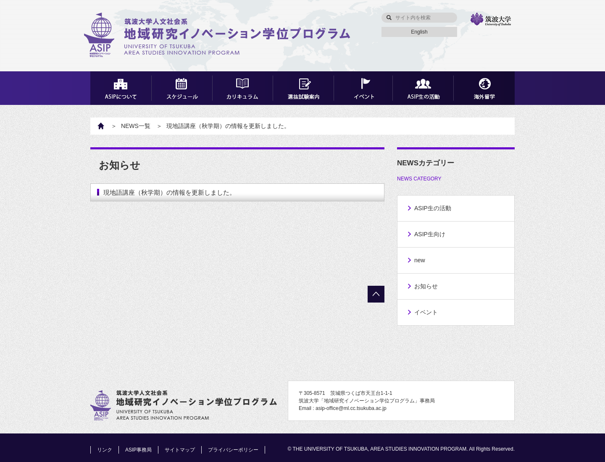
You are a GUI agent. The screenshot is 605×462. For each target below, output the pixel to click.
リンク (104, 450)
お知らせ (426, 286)
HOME (105, 126)
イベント (426, 312)
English (419, 32)
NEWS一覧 (135, 126)
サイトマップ (180, 450)
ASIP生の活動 (432, 208)
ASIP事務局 (138, 450)
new (419, 260)
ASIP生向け (429, 234)
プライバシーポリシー (233, 450)
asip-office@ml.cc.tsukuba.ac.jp (351, 408)
